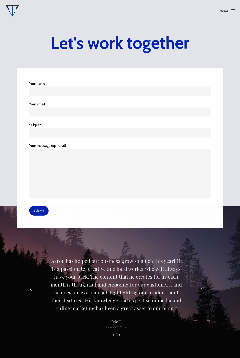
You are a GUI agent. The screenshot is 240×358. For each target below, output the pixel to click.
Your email (120, 109)
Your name (120, 88)
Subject (120, 130)
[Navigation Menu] (227, 11)
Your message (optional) (120, 172)
